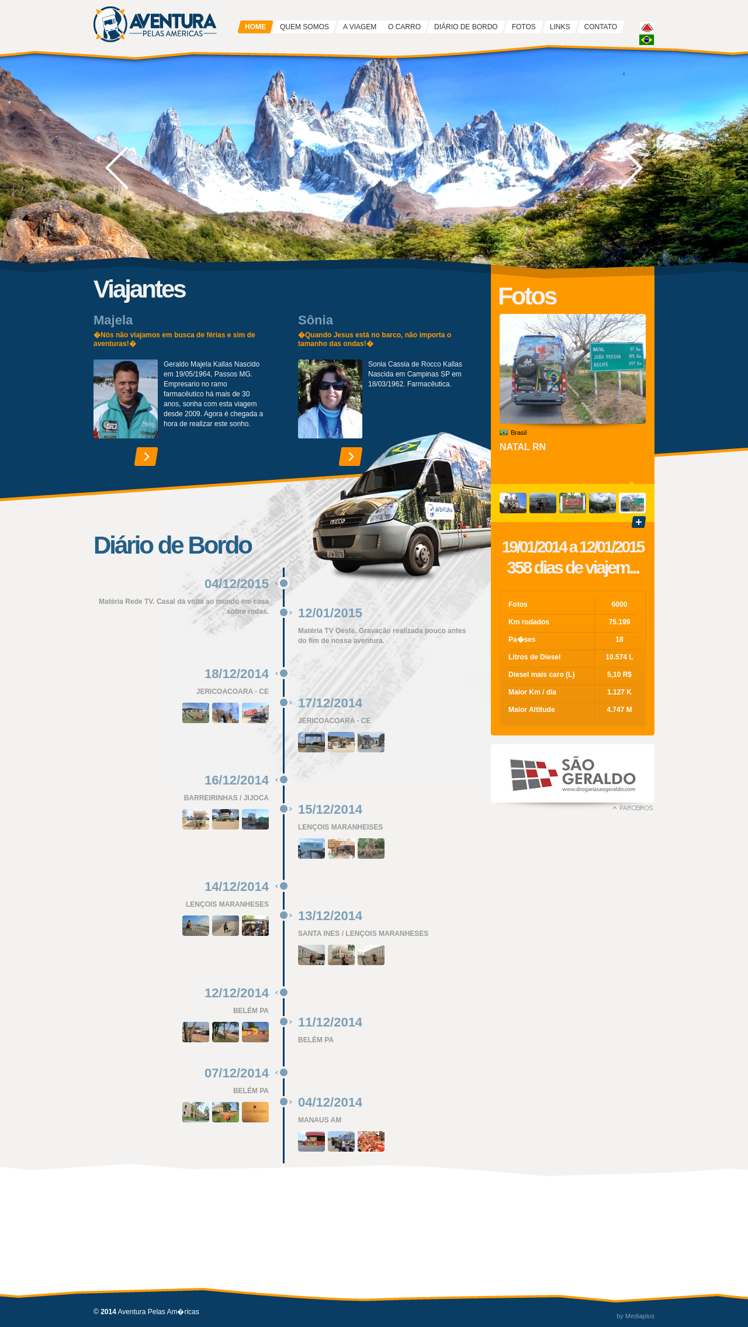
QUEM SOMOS (304, 26)
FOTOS (523, 26)
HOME (255, 26)
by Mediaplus (635, 1315)
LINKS (560, 26)
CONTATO (601, 26)
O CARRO (404, 26)
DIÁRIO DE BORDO (466, 26)
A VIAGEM (360, 26)
